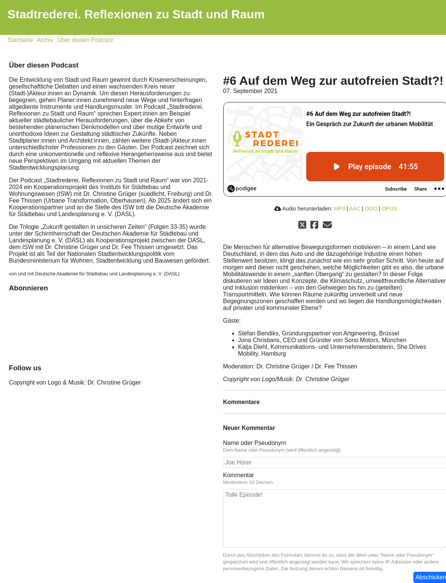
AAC (354, 209)
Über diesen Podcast (85, 40)
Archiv (45, 40)
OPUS (389, 209)
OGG (371, 209)
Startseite (20, 40)
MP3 (339, 209)
